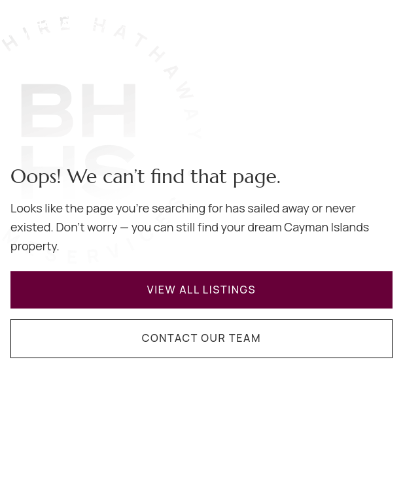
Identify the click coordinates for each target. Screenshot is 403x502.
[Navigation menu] (385, 21)
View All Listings (201, 289)
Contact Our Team (201, 338)
